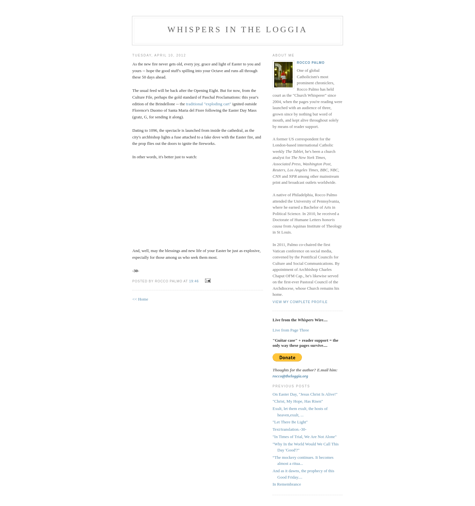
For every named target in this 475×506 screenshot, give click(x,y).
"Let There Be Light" (290, 422)
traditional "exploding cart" (208, 103)
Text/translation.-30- (289, 429)
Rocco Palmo (311, 62)
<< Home (140, 299)
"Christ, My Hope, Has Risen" (298, 401)
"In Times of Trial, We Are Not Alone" (305, 436)
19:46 (194, 281)
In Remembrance (287, 484)
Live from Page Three (291, 330)
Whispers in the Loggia (237, 29)
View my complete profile (300, 302)
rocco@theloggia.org (290, 376)
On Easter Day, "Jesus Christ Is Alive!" (305, 394)
